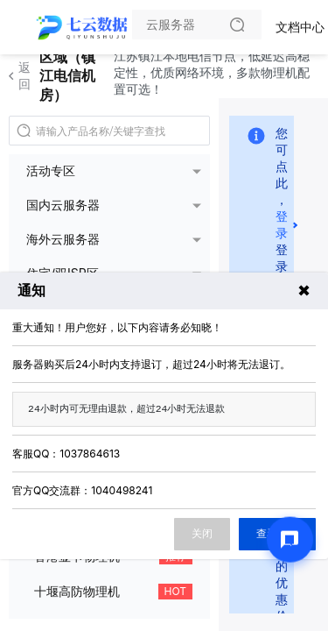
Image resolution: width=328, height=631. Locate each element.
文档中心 (300, 26)
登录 (282, 224)
